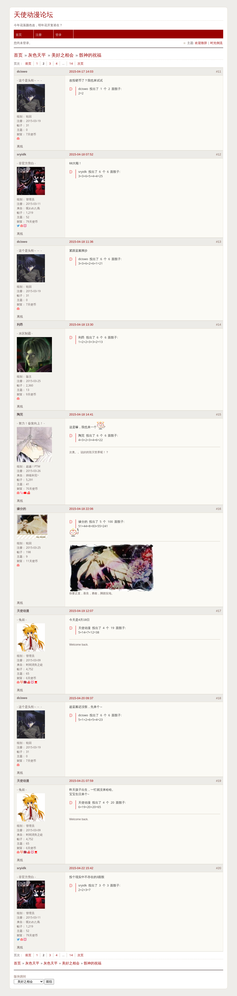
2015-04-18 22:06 (81, 509)
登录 (58, 35)
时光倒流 (216, 43)
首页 (19, 35)
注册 (39, 35)
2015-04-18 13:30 (81, 324)
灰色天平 (37, 55)
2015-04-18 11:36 (81, 241)
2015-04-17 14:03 (81, 71)
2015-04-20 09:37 (81, 698)
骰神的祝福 (90, 55)
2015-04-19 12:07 (81, 611)
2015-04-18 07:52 (81, 154)
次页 (80, 63)
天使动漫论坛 (33, 14)
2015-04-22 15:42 (81, 868)
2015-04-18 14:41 (81, 414)
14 (71, 63)
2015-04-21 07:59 (81, 781)
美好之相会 (62, 55)
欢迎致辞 (201, 43)
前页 (28, 63)
